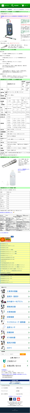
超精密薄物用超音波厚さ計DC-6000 (7, 259)
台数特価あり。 (5, 369)
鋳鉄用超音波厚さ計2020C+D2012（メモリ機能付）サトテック (13, 266)
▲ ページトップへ (15, 410)
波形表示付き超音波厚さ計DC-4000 (7, 257)
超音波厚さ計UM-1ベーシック (6, 255)
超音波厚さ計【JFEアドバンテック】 (8, 274)
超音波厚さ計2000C (4, 247)
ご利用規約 (10, 396)
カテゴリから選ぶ (3, 9)
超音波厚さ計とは (4, 243)
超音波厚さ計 (10, 9)
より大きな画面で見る (4, 232)
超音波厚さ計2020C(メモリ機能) (7, 249)
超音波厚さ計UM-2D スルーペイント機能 (9, 253)
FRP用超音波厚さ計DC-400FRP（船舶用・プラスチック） (12, 268)
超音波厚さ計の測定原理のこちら (6, 212)
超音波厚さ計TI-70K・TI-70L (6, 276)
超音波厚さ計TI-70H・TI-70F (6, 278)
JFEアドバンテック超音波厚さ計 (19, 9)
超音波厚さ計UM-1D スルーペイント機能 (9, 251)
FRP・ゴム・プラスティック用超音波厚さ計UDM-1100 (11, 270)
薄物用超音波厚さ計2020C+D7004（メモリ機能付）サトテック (13, 264)
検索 (23, 354)
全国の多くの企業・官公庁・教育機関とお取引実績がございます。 (14, 374)
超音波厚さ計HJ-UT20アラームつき (7, 245)
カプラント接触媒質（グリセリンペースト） (23, 170)
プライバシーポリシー (17, 396)
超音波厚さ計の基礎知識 (5, 272)
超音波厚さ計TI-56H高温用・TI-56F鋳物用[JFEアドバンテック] (14, 2)
